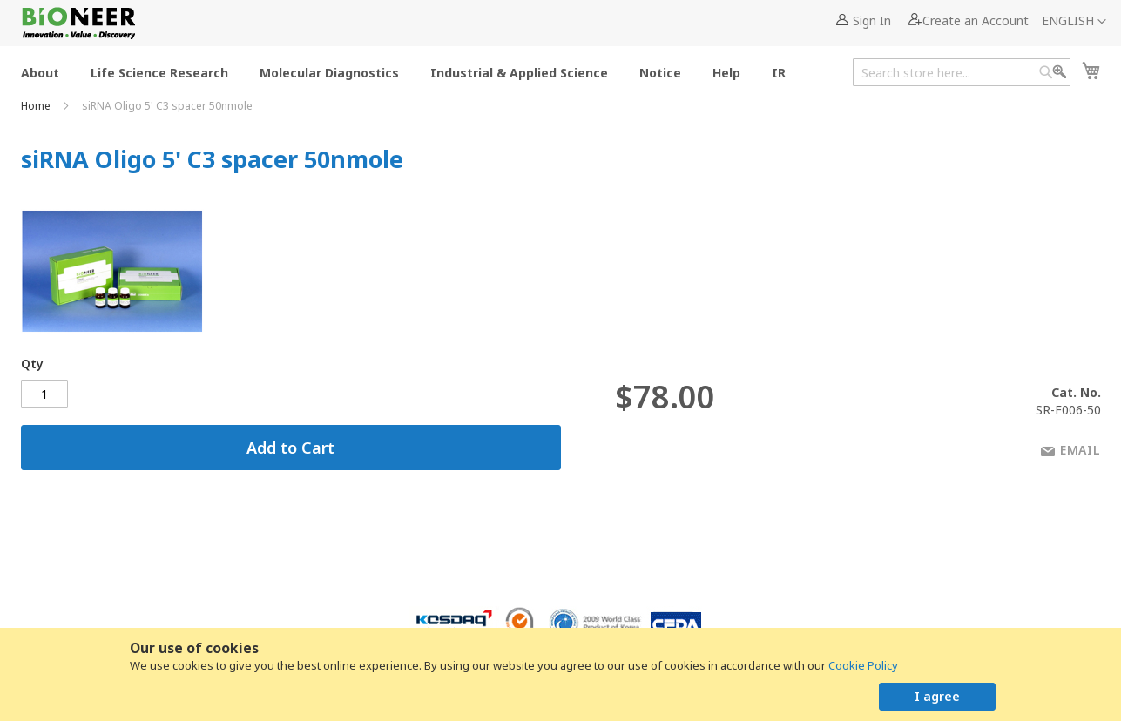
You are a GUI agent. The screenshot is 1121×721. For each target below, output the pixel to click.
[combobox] (961, 72)
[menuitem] (40, 71)
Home (37, 105)
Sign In (872, 20)
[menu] (408, 71)
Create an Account (975, 20)
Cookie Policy (863, 665)
